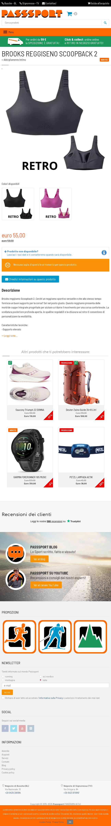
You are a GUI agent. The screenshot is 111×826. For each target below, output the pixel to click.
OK (70, 822)
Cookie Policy (45, 822)
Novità (13, 430)
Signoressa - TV (29, 3)
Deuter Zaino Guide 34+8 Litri (81, 409)
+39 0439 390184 (13, 792)
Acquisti (5, 754)
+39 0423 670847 (71, 792)
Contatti (5, 761)
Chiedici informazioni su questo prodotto (30, 279)
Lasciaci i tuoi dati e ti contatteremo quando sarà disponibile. (39, 253)
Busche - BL (9, 3)
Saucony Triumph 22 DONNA (30, 409)
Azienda (5, 750)
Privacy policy (8, 768)
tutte (43, 680)
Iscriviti (7, 692)
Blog (4, 765)
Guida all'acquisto (98, 3)
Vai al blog (39, 559)
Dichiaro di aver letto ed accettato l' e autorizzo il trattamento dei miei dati (51, 697)
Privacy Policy (58, 822)
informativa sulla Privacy (51, 697)
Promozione (66, 363)
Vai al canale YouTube (46, 585)
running (7, 676)
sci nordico (46, 676)
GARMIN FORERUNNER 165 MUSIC (30, 477)
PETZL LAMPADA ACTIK (81, 477)
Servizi (5, 758)
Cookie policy (8, 772)
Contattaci (49, 3)
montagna (8, 680)
